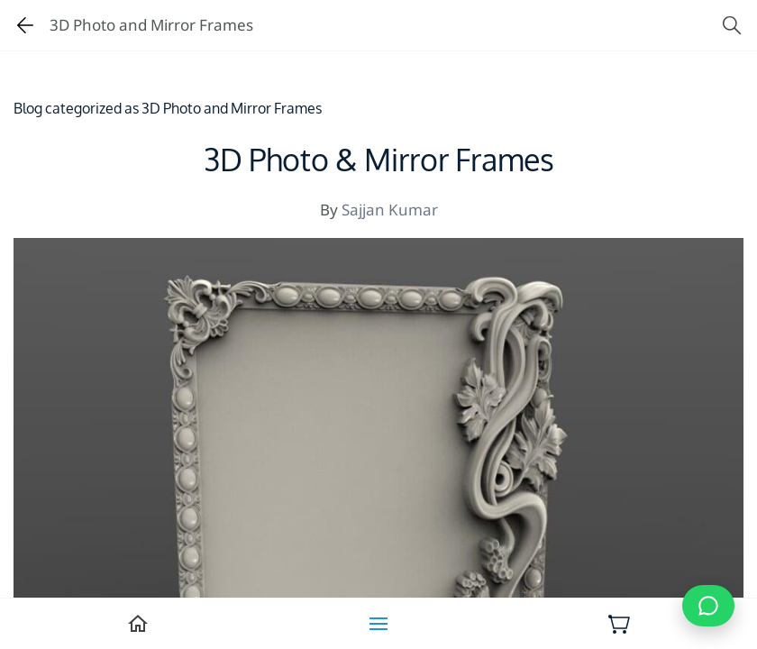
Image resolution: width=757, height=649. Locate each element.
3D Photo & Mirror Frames (379, 161)
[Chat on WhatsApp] (708, 605)
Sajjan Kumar (390, 209)
